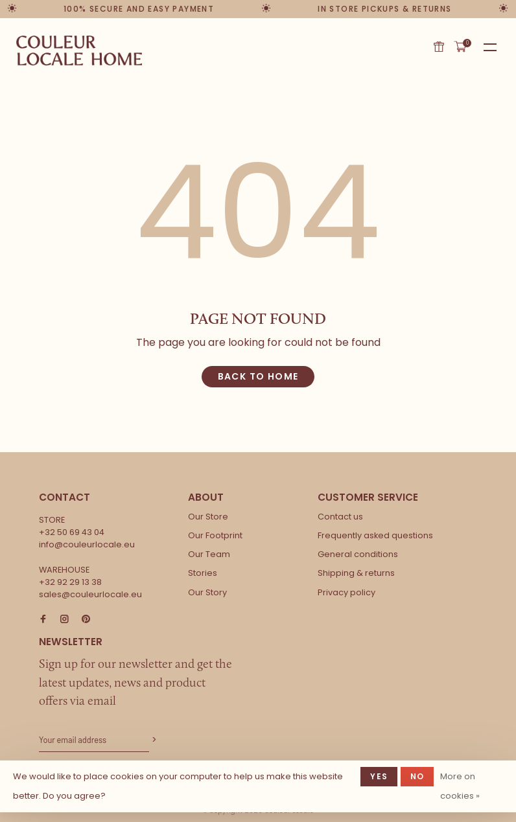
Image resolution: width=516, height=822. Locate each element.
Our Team (209, 554)
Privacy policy (346, 592)
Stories (202, 572)
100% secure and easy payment (139, 8)
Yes (379, 776)
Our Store (208, 516)
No (417, 776)
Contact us (340, 516)
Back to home (258, 376)
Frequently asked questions (375, 535)
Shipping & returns (356, 572)
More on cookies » (460, 786)
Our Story (207, 592)
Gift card (438, 46)
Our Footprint (215, 535)
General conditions (358, 554)
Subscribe (153, 740)
